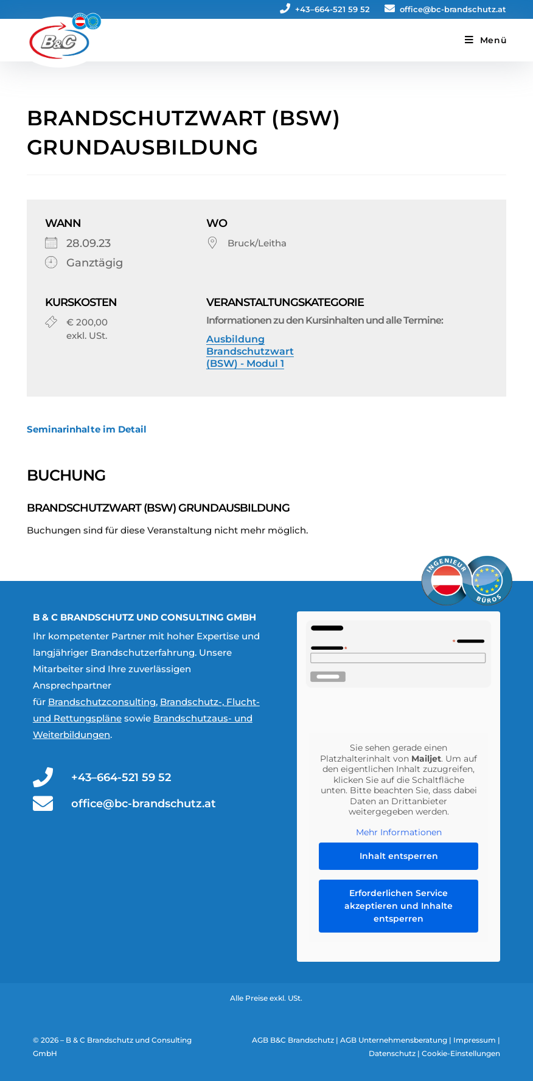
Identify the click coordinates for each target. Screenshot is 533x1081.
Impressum (474, 1040)
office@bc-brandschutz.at (445, 9)
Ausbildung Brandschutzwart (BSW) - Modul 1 (250, 351)
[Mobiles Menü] (486, 40)
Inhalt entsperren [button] (399, 855)
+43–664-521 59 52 (325, 9)
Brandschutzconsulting (102, 701)
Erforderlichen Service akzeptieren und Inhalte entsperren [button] (398, 906)
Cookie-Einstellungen (461, 1053)
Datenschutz (392, 1053)
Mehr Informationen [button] (399, 832)
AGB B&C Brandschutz (293, 1040)
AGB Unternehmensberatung (393, 1040)
